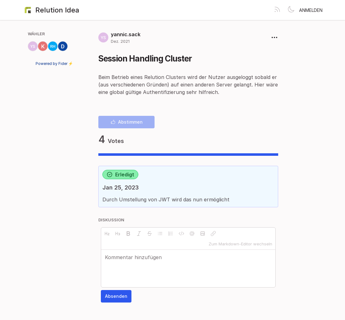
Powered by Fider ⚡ (54, 63)
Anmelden (311, 10)
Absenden (116, 296)
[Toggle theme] (291, 10)
